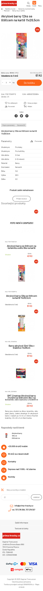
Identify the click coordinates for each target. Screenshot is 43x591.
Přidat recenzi (21, 199)
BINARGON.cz (29, 584)
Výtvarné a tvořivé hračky (26, 9)
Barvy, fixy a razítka (18, 11)
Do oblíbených (12, 103)
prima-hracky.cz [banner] (9, 4)
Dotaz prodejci (32, 103)
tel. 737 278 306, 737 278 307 (23, 509)
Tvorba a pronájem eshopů (13, 584)
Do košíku (29, 82)
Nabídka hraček (10, 9)
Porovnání (11, 106)
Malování (7, 11)
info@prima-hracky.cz (23, 505)
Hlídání (30, 106)
